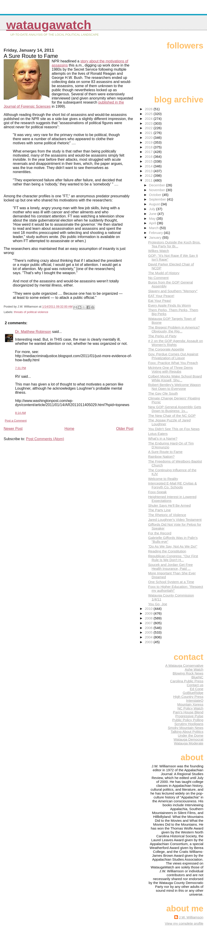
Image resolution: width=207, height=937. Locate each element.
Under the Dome (190, 735)
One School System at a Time (171, 582)
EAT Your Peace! (161, 296)
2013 (149, 171)
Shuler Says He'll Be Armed (169, 505)
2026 (149, 109)
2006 (149, 628)
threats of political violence (31, 312)
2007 (149, 623)
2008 (149, 618)
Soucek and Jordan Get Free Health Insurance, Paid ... (170, 566)
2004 (149, 637)
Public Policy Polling (187, 720)
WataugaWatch (48, 25)
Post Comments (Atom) (45, 439)
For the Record (159, 533)
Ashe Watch (194, 669)
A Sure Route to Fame (165, 452)
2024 (149, 118)
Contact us (195, 685)
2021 (149, 133)
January (155, 237)
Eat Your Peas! (159, 301)
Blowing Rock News (188, 673)
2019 (149, 142)
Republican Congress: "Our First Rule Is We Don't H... (173, 558)
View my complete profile (184, 923)
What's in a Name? (162, 438)
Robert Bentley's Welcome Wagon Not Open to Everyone (174, 387)
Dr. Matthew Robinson (33, 332)
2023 (149, 123)
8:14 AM (20, 413)
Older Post (125, 429)
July (152, 209)
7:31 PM (20, 368)
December (157, 185)
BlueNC (197, 677)
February (156, 233)
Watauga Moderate (188, 743)
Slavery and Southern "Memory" (173, 291)
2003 (149, 642)
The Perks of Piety (162, 336)
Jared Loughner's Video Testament (175, 520)
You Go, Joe (157, 604)
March (154, 228)
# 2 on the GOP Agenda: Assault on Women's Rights (175, 343)
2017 (149, 152)
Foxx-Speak (157, 492)
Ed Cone (196, 689)
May (152, 218)
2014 (149, 166)
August (155, 204)
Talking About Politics (187, 732)
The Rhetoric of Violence (167, 515)
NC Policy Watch (190, 708)
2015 (149, 161)
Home (69, 429)
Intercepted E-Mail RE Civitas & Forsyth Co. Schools (172, 485)
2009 (149, 613)
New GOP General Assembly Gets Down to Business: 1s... (174, 409)
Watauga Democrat (188, 739)
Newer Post (13, 429)
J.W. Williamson (191, 917)
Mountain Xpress (190, 704)
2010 (149, 608)
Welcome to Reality (163, 479)
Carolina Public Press (186, 681)
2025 (149, 114)
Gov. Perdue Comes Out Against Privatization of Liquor (173, 356)
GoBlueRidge (193, 693)
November (157, 190)
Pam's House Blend (188, 712)
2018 (149, 147)
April (153, 223)
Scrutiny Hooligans (188, 724)
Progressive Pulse (189, 716)
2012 (149, 175)
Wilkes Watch (158, 251)
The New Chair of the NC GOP (172, 416)
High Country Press (188, 697)
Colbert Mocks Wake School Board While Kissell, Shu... (175, 378)
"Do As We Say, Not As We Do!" (172, 546)
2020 (149, 137)
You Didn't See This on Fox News (174, 429)
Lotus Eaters (158, 434)
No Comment (158, 278)
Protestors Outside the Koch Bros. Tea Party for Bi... (174, 244)
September (158, 199)
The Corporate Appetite (166, 349)
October (155, 195)
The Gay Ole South (163, 393)
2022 (149, 128)
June (153, 214)
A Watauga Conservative (184, 665)
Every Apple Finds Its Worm (169, 305)
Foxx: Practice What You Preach (173, 363)
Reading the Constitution (167, 551)
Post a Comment (16, 420)
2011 (149, 180)
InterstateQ (194, 700)
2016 (149, 156)
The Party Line (159, 510)
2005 (149, 632)
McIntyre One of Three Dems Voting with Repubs (170, 369)
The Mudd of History (164, 273)
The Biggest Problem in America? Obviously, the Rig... (174, 329)
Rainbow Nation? (161, 456)
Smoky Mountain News (185, 728)
